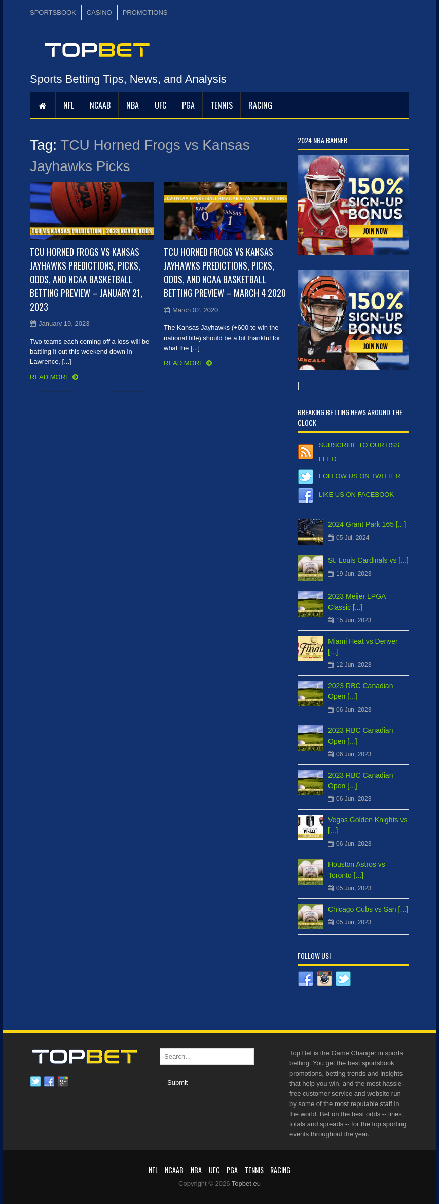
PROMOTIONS (145, 12)
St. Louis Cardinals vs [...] (368, 560)
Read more (50, 377)
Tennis (221, 105)
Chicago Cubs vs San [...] (368, 909)
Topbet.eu (246, 1183)
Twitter (35, 1081)
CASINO (99, 12)
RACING (260, 105)
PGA (188, 105)
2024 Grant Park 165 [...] (367, 524)
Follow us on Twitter (359, 476)
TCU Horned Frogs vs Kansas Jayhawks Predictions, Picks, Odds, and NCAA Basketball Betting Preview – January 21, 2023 (86, 279)
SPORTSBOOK (53, 12)
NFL (68, 105)
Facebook (49, 1081)
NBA (132, 105)
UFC (160, 105)
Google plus (62, 1081)
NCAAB (100, 105)
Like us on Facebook (356, 494)
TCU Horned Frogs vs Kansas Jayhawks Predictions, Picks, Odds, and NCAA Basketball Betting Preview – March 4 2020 (225, 272)
